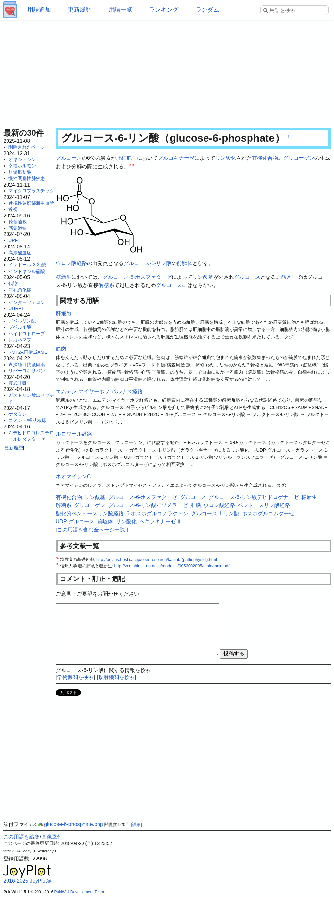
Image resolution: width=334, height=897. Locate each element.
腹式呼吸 (17, 383)
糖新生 (63, 277)
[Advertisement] (167, 71)
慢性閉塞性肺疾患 (26, 178)
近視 (13, 209)
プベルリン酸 (22, 320)
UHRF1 (16, 308)
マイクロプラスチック (31, 190)
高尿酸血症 (19, 252)
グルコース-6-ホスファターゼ (137, 277)
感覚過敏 (17, 228)
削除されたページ (26, 147)
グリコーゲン (298, 158)
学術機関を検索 (75, 677)
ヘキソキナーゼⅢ (160, 521)
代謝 (13, 283)
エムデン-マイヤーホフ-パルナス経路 (99, 391)
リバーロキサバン (26, 370)
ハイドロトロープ (26, 333)
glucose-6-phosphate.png (70, 824)
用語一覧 (120, 10)
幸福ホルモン (22, 165)
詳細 (136, 824)
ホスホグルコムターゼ (268, 513)
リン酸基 (202, 277)
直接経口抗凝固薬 (26, 364)
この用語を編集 (21, 837)
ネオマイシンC (73, 476)
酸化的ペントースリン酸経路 (90, 513)
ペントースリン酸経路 (264, 505)
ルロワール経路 (74, 434)
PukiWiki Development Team (79, 892)
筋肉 (286, 277)
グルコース (69, 158)
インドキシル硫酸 (26, 271)
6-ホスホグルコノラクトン (157, 513)
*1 (130, 165)
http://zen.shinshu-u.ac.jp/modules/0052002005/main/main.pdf (172, 565)
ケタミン (17, 414)
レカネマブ (19, 339)
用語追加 (39, 10)
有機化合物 (265, 158)
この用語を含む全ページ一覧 (91, 529)
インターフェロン (26, 302)
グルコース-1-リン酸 (148, 263)
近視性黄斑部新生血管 (31, 203)
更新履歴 (79, 10)
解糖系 (106, 285)
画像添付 (51, 837)
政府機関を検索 (116, 677)
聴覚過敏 (17, 221)
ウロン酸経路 (71, 263)
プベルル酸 (19, 327)
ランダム (207, 10)
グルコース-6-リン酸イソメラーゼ (148, 505)
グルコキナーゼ (176, 158)
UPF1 (14, 240)
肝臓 (195, 505)
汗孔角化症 (19, 289)
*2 (133, 165)
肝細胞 (124, 158)
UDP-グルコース (75, 521)
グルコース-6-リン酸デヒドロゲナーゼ (254, 497)
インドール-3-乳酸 (27, 264)
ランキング (163, 10)
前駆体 (184, 263)
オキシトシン (22, 159)
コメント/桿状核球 (27, 420)
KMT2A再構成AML (27, 352)
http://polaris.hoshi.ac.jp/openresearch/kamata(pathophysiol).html (156, 559)
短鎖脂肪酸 (19, 172)
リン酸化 (225, 158)
